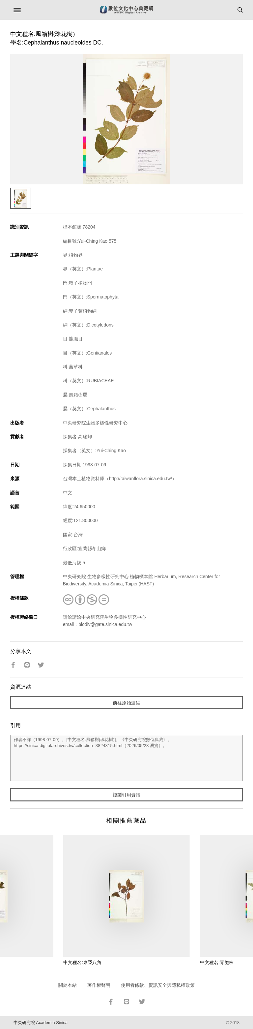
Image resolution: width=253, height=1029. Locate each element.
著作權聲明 (98, 985)
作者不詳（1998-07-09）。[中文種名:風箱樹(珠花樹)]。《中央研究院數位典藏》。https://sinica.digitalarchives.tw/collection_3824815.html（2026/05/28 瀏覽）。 (126, 758)
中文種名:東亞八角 (82, 962)
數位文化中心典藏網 (126, 10)
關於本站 (67, 985)
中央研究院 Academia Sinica (41, 1022)
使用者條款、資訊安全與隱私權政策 (158, 985)
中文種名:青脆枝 (217, 962)
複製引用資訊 (126, 794)
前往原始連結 (126, 702)
